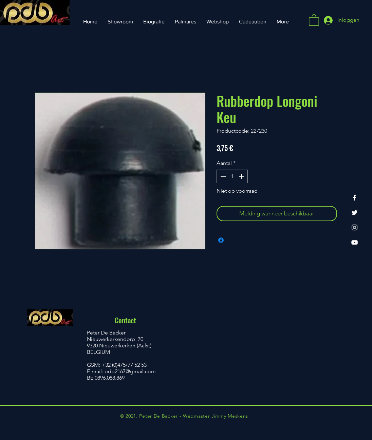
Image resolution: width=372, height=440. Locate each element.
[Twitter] (354, 212)
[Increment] (242, 176)
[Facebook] (354, 198)
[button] (314, 20)
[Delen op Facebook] (221, 240)
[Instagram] (354, 227)
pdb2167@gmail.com (130, 371)
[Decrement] (222, 176)
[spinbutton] (232, 176)
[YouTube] (354, 242)
